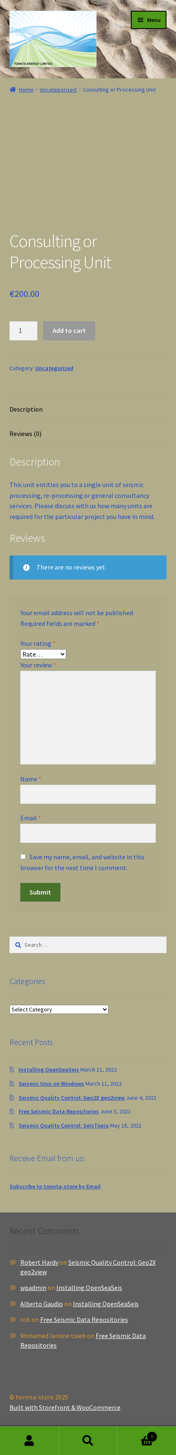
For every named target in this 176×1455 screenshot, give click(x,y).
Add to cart (69, 330)
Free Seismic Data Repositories (59, 1111)
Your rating (37, 643)
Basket (137, 1435)
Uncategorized (58, 89)
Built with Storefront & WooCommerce (65, 1407)
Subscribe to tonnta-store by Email (55, 1186)
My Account (29, 1441)
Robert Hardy (39, 1262)
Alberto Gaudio (41, 1304)
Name (30, 779)
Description (26, 409)
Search (88, 1441)
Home (26, 89)
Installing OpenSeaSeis (49, 1069)
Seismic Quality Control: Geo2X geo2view (72, 1097)
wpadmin (33, 1287)
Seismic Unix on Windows (51, 1083)
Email (30, 818)
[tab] (88, 410)
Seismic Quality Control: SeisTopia (64, 1125)
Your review (38, 665)
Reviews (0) (25, 433)
